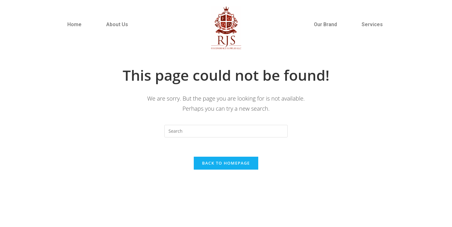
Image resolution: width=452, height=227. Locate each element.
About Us (117, 24)
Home (74, 24)
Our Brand (325, 24)
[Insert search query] (226, 131)
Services (372, 24)
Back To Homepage (226, 163)
